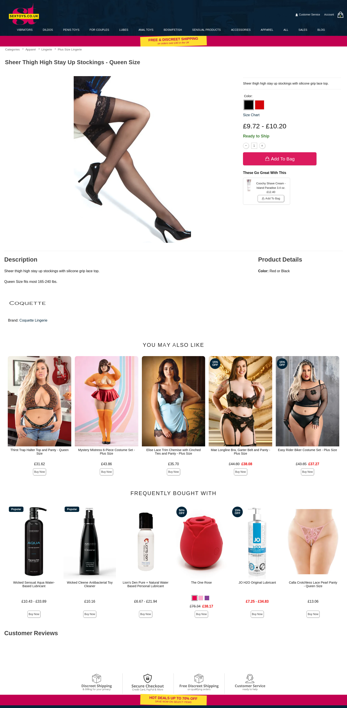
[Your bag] (340, 14)
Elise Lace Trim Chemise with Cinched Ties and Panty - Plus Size (173, 451)
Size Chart (251, 115)
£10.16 (89, 601)
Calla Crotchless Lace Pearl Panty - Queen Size (313, 584)
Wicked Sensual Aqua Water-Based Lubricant (34, 584)
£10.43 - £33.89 (33, 601)
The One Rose (201, 583)
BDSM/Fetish (173, 29)
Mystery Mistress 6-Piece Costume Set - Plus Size (106, 451)
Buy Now (39, 471)
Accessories (241, 29)
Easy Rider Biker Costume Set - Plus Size (307, 450)
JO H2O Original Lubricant (257, 583)
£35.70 (173, 464)
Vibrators (25, 29)
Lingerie (46, 49)
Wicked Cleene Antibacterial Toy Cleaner (90, 584)
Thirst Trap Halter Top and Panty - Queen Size (39, 451)
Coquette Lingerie (33, 320)
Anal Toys (146, 29)
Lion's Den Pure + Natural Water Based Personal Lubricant (146, 584)
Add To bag (280, 158)
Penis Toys (71, 29)
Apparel (267, 29)
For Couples (99, 29)
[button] (248, 105)
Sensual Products (206, 29)
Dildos (48, 29)
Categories (12, 49)
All (285, 29)
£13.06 (313, 601)
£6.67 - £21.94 (145, 601)
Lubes (123, 29)
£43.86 (106, 464)
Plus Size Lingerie (70, 49)
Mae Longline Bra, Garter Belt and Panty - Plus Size (240, 451)
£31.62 (39, 464)
